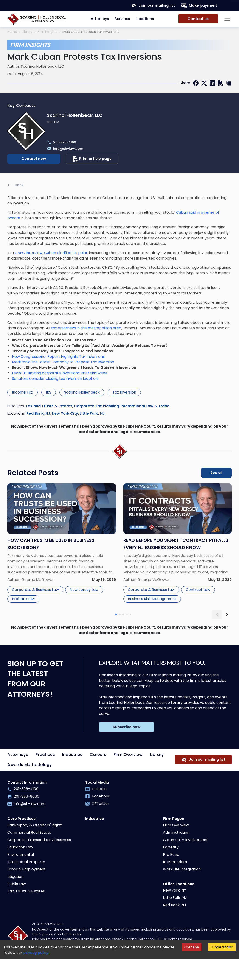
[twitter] (204, 83)
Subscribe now (127, 727)
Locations (145, 18)
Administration (176, 832)
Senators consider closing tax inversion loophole (55, 378)
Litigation (15, 876)
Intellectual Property (26, 861)
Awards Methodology (29, 764)
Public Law (16, 883)
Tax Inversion (124, 392)
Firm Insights (47, 31)
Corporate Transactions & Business (39, 839)
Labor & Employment (26, 869)
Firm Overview (128, 754)
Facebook (97, 796)
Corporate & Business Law (35, 589)
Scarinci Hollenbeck (82, 392)
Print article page (92, 159)
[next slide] (227, 614)
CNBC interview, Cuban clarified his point (51, 252)
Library (27, 31)
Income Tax (22, 392)
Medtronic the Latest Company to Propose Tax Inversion (63, 362)
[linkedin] (212, 83)
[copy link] (229, 83)
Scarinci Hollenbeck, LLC (42, 66)
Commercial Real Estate (29, 832)
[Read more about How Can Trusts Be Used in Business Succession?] (61, 543)
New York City (65, 413)
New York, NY (174, 890)
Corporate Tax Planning (96, 406)
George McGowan (38, 579)
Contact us (198, 18)
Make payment (199, 5)
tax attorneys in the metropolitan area (85, 328)
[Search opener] (227, 5)
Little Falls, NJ (92, 413)
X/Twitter (97, 803)
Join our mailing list (153, 5)
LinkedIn (96, 788)
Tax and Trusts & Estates (48, 406)
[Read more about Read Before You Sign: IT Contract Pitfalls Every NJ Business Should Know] (177, 543)
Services (122, 18)
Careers (98, 754)
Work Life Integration (182, 869)
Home (12, 31)
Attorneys (100, 18)
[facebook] (196, 83)
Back (15, 185)
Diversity (171, 847)
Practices (45, 754)
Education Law (20, 847)
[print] (220, 83)
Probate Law (23, 598)
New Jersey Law (84, 589)
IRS (48, 392)
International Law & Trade (145, 406)
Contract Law (198, 589)
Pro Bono (171, 854)
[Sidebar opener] (227, 18)
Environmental (20, 854)
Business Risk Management (152, 598)
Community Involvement (185, 839)
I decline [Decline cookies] (191, 947)
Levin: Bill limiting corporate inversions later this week (59, 373)
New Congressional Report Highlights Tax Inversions (58, 356)
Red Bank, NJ (38, 413)
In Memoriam (175, 861)
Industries (72, 754)
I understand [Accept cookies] (222, 947)
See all (216, 472)
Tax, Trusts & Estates (26, 891)
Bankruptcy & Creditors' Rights (35, 825)
